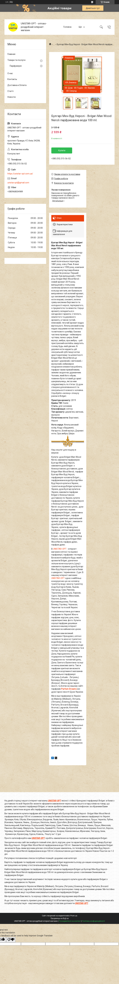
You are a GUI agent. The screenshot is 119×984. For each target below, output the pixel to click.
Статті (10, 91)
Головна (67, 27)
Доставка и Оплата (16, 85)
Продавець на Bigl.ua (60, 918)
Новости (11, 97)
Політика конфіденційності (93, 921)
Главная (11, 54)
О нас (10, 73)
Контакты (12, 79)
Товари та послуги (16, 60)
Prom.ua (73, 916)
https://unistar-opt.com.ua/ (20, 173)
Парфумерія (16, 66)
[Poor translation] (11, 939)
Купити (61, 150)
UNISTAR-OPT (59, 549)
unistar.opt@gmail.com (18, 182)
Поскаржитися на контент (70, 921)
